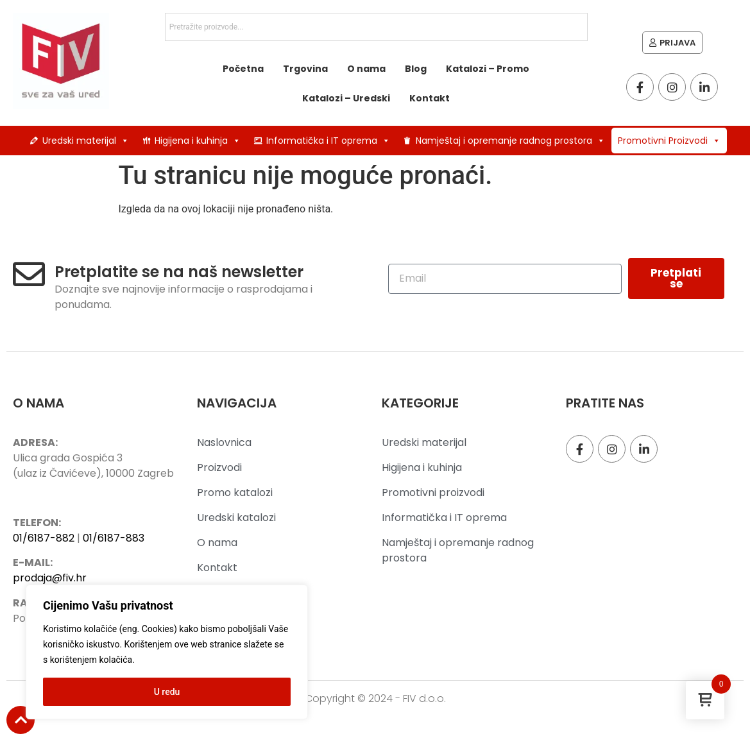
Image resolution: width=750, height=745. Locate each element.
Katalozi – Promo (487, 68)
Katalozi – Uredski (346, 98)
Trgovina (305, 68)
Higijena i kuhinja (198, 140)
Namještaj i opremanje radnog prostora (510, 140)
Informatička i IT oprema (328, 140)
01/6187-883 (113, 538)
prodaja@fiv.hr (50, 577)
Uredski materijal (85, 140)
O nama (366, 68)
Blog (416, 68)
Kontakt (429, 98)
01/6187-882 (43, 538)
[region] (167, 652)
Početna (243, 68)
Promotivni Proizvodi (669, 140)
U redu (167, 692)
